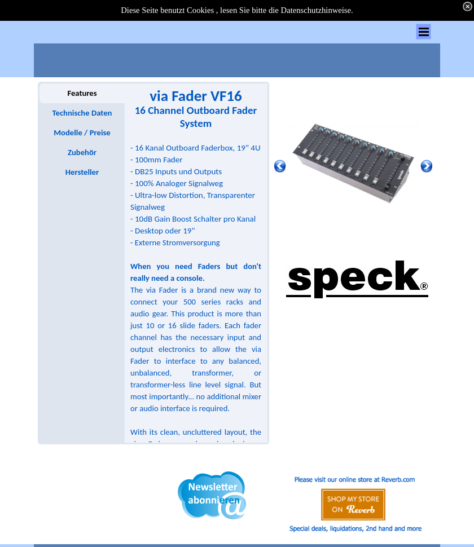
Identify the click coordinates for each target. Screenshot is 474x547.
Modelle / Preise (82, 132)
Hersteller (82, 172)
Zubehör (82, 152)
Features (81, 93)
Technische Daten (82, 113)
